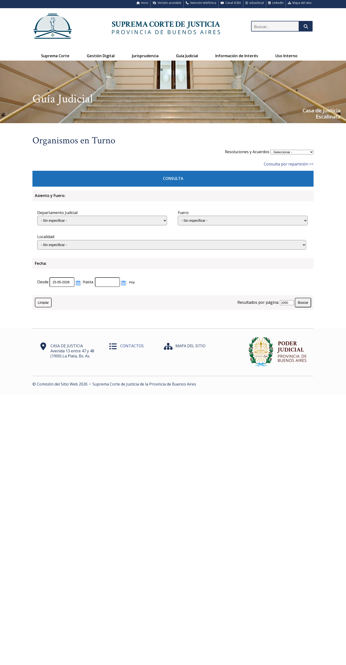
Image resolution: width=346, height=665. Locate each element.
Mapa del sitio (300, 3)
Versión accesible (167, 3)
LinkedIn (276, 3)
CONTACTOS (132, 345)
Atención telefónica (201, 3)
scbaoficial (254, 3)
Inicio (142, 3)
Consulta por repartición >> (289, 164)
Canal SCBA (231, 3)
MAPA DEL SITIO (190, 345)
